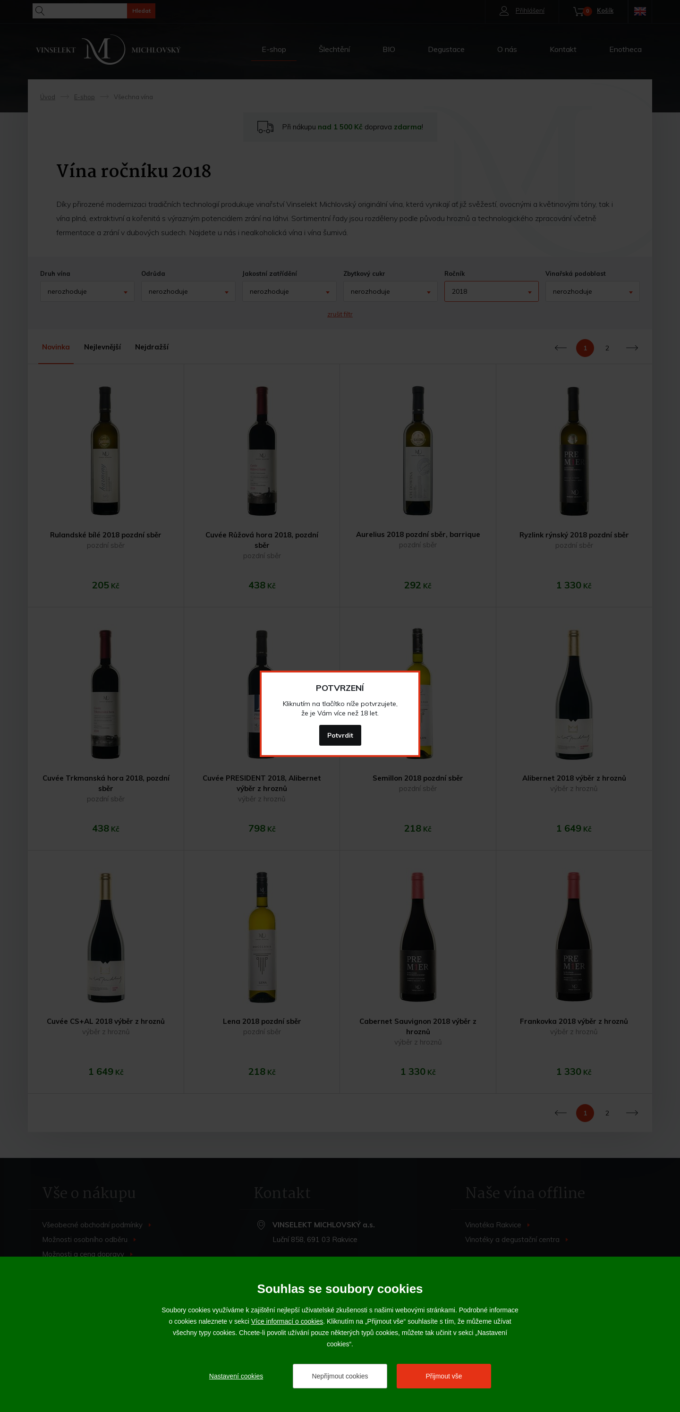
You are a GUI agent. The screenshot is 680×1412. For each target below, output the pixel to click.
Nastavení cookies (236, 1376)
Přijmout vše (443, 1376)
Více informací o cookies (287, 1321)
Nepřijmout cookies (340, 1376)
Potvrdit (340, 735)
